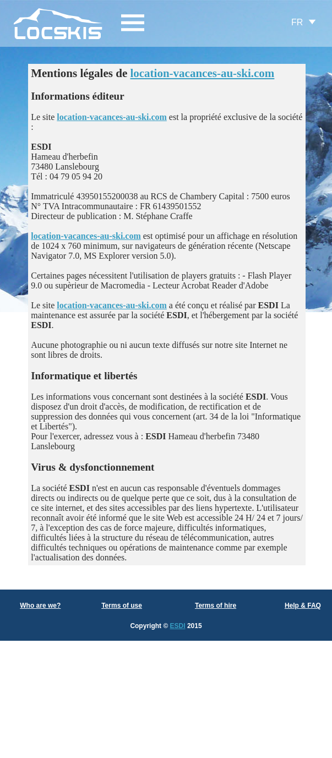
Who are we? (40, 605)
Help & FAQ (303, 605)
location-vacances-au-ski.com (202, 73)
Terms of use (121, 605)
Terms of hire (215, 605)
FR (297, 22)
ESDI (178, 626)
